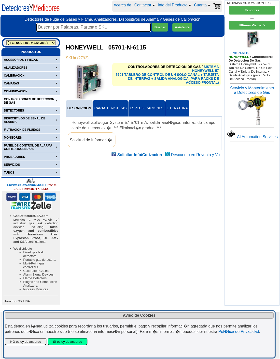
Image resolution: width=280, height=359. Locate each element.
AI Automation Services (257, 137)
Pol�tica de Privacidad (238, 331)
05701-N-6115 (252, 43)
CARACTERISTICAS (110, 108)
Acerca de (122, 5)
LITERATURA (177, 108)
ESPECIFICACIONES (147, 108)
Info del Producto (174, 5)
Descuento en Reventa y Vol (196, 155)
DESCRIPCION (79, 108)
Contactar (144, 5)
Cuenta (202, 5)
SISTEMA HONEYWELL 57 (205, 69)
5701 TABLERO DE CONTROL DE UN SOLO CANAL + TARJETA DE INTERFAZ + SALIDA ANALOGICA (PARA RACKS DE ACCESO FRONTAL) (167, 78)
